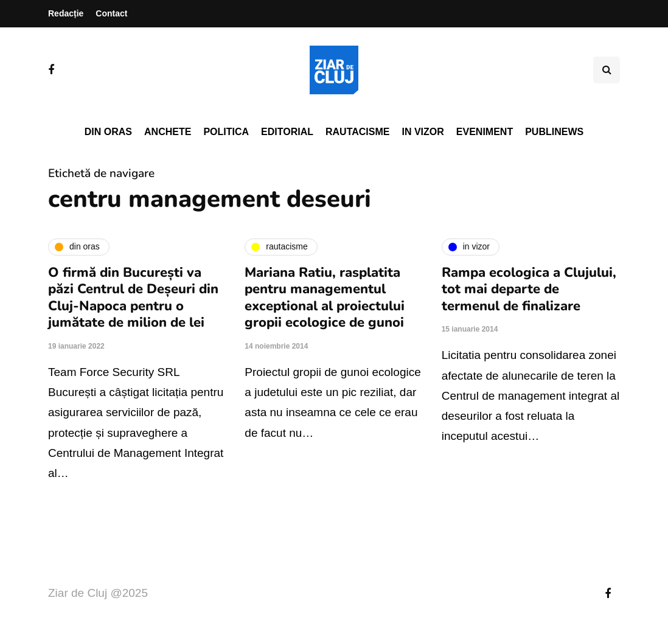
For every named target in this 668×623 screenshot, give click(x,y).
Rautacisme (357, 132)
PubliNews (554, 132)
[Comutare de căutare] (606, 70)
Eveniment (484, 132)
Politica (226, 132)
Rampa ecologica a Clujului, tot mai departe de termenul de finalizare (529, 289)
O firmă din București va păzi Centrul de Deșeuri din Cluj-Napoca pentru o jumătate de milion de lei (133, 297)
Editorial (287, 132)
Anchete (167, 132)
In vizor (423, 132)
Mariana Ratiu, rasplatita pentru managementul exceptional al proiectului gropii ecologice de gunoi (325, 297)
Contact (111, 13)
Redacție (65, 13)
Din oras (108, 132)
